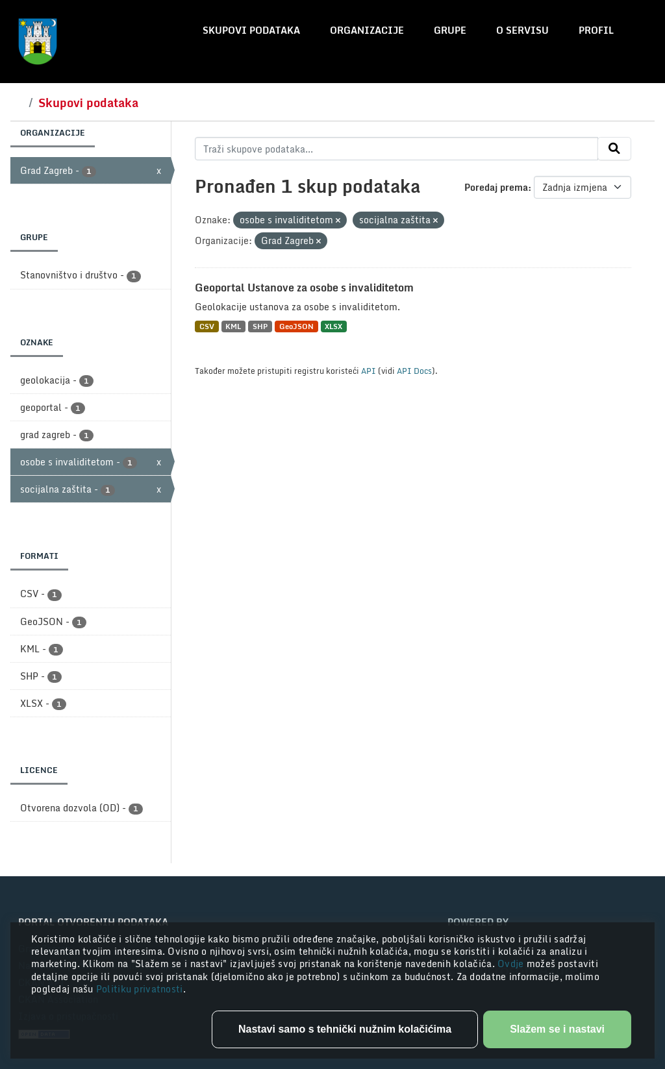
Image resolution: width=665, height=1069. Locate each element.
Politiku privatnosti (139, 988)
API (368, 370)
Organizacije (367, 30)
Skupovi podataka (251, 30)
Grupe (450, 30)
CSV (206, 326)
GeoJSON (296, 326)
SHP (260, 326)
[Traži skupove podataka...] (396, 148)
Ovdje (512, 963)
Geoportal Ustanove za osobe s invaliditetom (304, 287)
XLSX (333, 326)
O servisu (522, 30)
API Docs (414, 370)
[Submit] (614, 148)
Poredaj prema (496, 187)
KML (233, 326)
